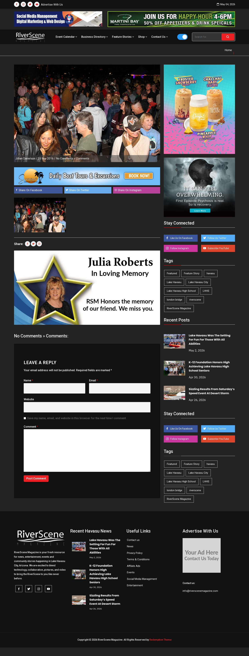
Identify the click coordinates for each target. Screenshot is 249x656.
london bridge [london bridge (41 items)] (174, 299)
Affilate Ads (133, 566)
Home (228, 50)
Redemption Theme (160, 639)
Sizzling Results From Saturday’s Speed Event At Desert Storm (212, 391)
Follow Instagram (179, 248)
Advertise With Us (52, 4)
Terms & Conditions (138, 559)
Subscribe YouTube (218, 248)
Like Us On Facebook (181, 238)
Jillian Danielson (25, 158)
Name (28, 380)
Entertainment (135, 585)
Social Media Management (142, 579)
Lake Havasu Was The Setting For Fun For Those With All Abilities (209, 339)
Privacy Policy (134, 553)
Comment (31, 426)
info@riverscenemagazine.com (200, 590)
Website (29, 399)
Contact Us (160, 36)
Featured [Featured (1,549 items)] (172, 273)
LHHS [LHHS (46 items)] (206, 290)
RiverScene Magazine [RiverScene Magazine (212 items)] (179, 308)
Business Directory (95, 36)
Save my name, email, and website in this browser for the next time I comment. (77, 418)
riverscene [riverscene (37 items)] (195, 299)
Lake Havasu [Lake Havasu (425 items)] (174, 282)
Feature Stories (123, 36)
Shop (143, 36)
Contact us (133, 540)
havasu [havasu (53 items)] (211, 273)
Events (131, 572)
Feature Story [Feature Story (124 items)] (191, 273)
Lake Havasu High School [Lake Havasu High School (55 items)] (181, 290)
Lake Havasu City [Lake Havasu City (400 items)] (198, 282)
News (130, 546)
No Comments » (65, 158)
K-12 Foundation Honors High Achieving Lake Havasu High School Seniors (209, 366)
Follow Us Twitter (216, 238)
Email (93, 380)
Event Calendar (67, 36)
